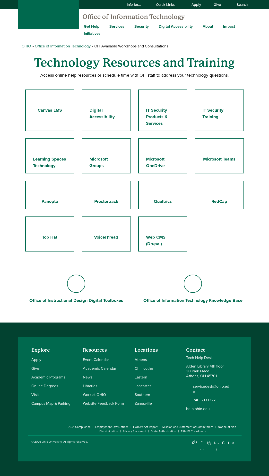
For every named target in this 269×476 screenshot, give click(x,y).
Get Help (91, 26)
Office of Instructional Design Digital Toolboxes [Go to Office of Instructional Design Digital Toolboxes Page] (76, 289)
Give (217, 4)
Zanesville (143, 403)
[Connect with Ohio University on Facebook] (195, 443)
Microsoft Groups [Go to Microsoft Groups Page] (103, 156)
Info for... (137, 4)
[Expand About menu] (216, 26)
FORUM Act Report (145, 427)
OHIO (26, 46)
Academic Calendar (99, 368)
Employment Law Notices (112, 427)
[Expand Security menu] (152, 26)
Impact (229, 26)
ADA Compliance (80, 427)
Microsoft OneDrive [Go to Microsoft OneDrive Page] (163, 156)
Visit (35, 394)
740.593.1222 (204, 400)
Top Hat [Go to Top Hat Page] (50, 230)
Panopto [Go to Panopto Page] (57, 195)
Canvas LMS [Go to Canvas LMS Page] (56, 103)
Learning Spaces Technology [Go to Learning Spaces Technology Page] (49, 156)
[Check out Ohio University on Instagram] (202, 449)
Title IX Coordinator (193, 431)
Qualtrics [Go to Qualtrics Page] (168, 195)
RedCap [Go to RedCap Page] (225, 195)
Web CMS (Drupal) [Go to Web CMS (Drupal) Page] (167, 234)
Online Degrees (44, 386)
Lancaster (143, 386)
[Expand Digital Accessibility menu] (196, 26)
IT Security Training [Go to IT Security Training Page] (214, 107)
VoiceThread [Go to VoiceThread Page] (111, 230)
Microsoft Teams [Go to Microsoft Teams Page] (221, 152)
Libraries (90, 386)
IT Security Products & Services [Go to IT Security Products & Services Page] (163, 110)
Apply (196, 4)
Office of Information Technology (133, 16)
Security (141, 26)
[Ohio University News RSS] (238, 443)
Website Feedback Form (103, 403)
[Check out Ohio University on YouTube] (217, 446)
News (87, 377)
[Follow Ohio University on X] (224, 443)
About (208, 26)
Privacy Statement (134, 431)
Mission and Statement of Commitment (187, 427)
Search (240, 4)
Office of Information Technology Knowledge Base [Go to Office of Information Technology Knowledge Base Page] (193, 289)
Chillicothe (144, 368)
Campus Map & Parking (50, 403)
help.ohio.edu (198, 409)
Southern (142, 394)
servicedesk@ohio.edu (211, 389)
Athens (141, 359)
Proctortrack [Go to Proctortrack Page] (107, 195)
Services (116, 26)
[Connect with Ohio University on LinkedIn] (209, 443)
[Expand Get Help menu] (103, 26)
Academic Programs (48, 377)
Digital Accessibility (176, 26)
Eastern (141, 377)
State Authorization (163, 431)
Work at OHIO (94, 394)
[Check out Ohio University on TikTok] (231, 443)
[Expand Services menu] (128, 26)
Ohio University (52, 442)
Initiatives (92, 33)
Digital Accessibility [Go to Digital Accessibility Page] (106, 107)
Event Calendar (96, 359)
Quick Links (168, 4)
